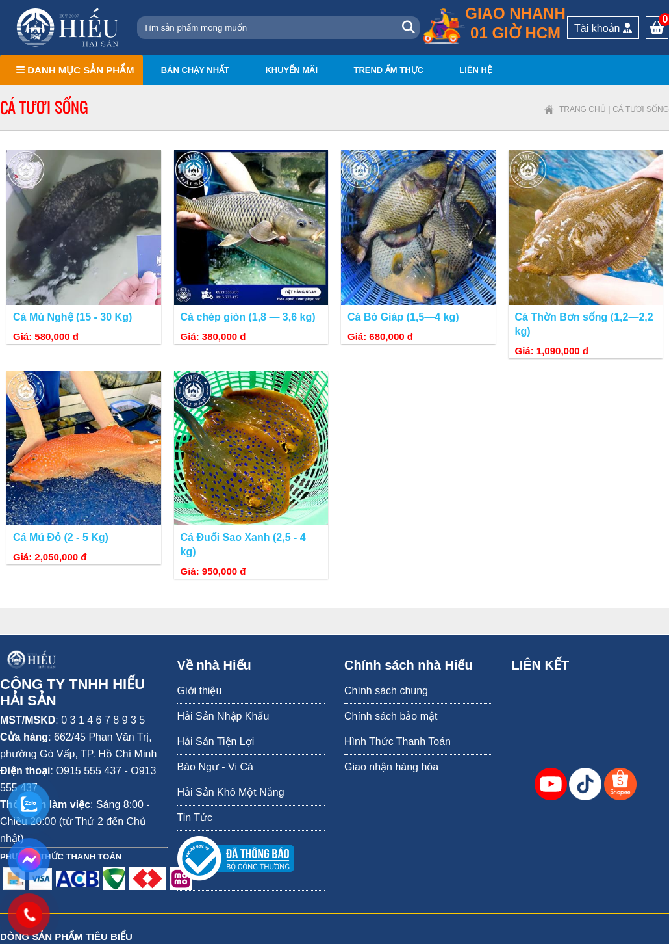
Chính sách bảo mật (390, 716)
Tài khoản (603, 28)
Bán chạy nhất (195, 70)
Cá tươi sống (640, 109)
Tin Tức (195, 817)
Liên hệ (475, 70)
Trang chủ (582, 109)
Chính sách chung (386, 690)
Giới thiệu (199, 690)
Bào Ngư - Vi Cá (215, 766)
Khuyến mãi (291, 70)
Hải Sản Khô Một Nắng (230, 792)
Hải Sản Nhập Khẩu (223, 716)
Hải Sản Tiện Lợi (216, 741)
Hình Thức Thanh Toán (397, 741)
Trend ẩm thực (388, 70)
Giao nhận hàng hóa (391, 766)
